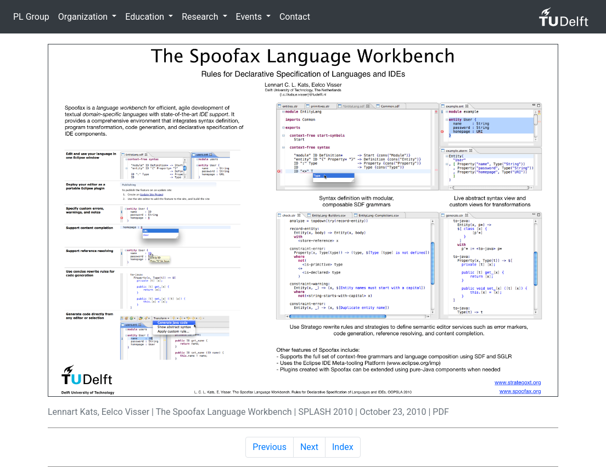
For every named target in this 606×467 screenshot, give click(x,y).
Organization (84, 17)
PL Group (31, 17)
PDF (440, 412)
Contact (294, 17)
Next (309, 447)
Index (343, 447)
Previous (269, 447)
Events (250, 17)
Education (145, 17)
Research (201, 17)
